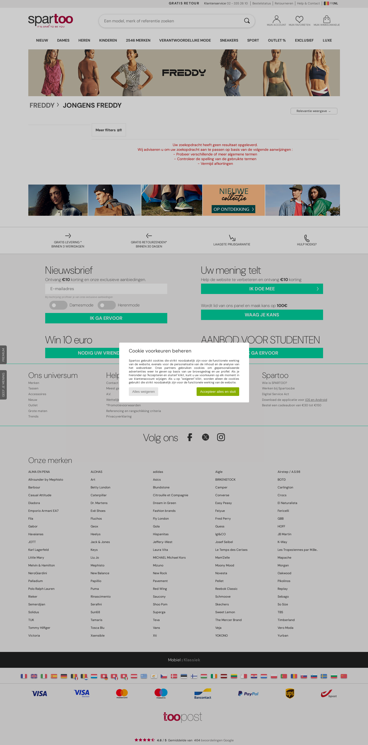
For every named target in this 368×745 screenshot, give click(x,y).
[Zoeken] (247, 21)
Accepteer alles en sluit (218, 392)
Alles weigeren (143, 392)
